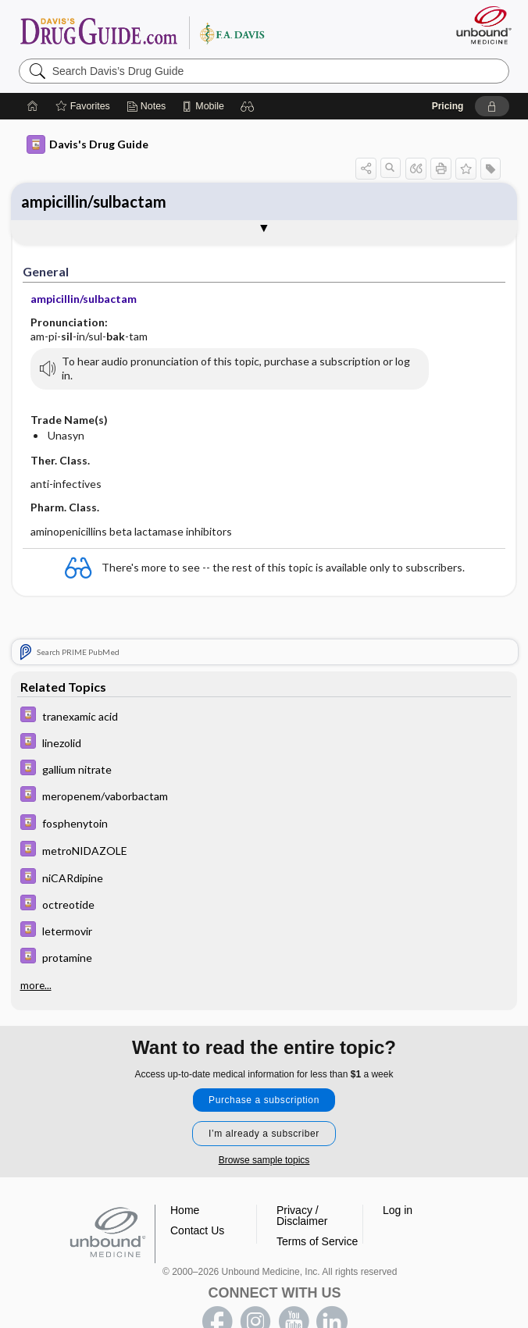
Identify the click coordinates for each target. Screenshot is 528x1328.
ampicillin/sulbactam (93, 201)
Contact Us (197, 1230)
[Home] (32, 106)
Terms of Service (317, 1241)
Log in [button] (397, 1210)
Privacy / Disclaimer (301, 1215)
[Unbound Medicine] (478, 25)
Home (184, 1210)
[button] (248, 106)
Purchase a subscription (264, 1100)
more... (36, 985)
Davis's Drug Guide (87, 144)
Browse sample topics (264, 1160)
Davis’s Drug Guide (142, 32)
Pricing (448, 106)
